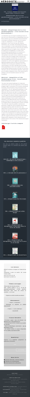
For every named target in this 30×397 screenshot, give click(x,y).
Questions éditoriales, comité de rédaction (14, 359)
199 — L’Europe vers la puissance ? (15, 172)
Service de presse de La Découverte (13, 362)
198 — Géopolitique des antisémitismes (15, 185)
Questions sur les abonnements (12, 361)
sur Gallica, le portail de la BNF (13, 330)
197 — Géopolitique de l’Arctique (15, 198)
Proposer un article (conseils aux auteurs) (15, 295)
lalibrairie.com (7, 321)
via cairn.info (15, 310)
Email (15, 344)
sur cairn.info (7, 324)
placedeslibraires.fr (16, 321)
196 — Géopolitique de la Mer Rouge (15, 211)
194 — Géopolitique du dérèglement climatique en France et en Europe (15, 240)
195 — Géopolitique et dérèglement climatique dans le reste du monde (15, 225)
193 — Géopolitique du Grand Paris (15, 254)
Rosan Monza (6, 21)
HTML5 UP (14, 393)
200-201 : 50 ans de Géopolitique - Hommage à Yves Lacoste (15, 159)
